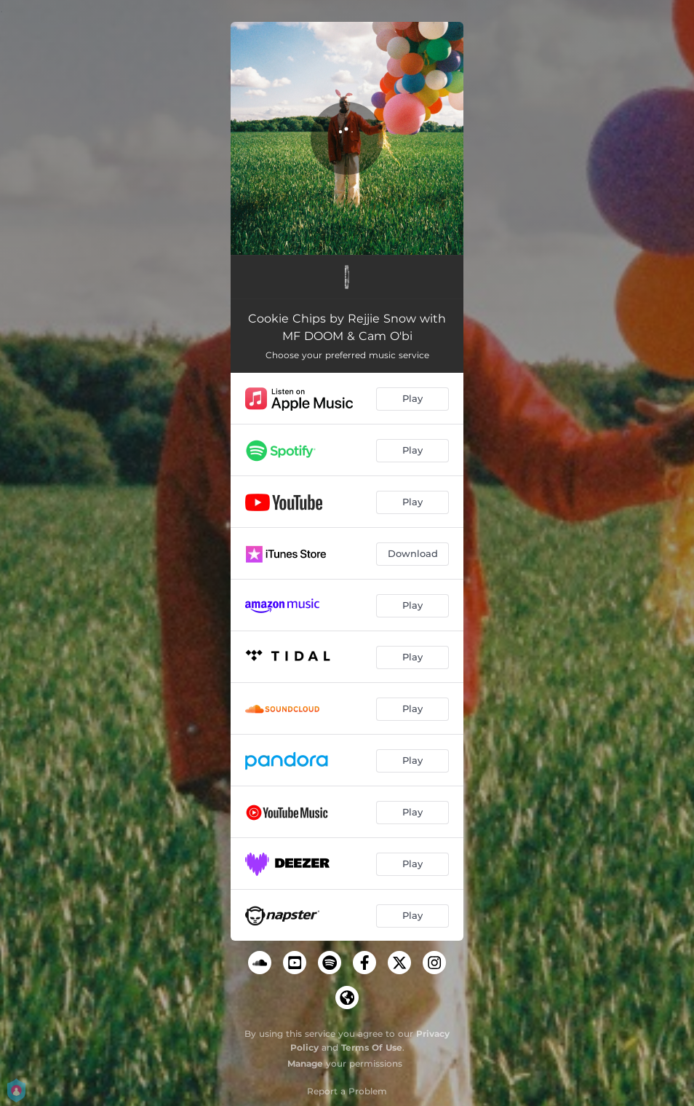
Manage (305, 1063)
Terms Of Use (371, 1047)
